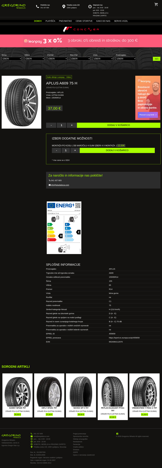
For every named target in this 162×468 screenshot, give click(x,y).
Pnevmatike (65, 21)
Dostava (76, 450)
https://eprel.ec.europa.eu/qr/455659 (124, 338)
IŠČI (156, 59)
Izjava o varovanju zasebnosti (84, 455)
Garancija (76, 444)
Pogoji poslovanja (79, 434)
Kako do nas (103, 21)
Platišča (50, 21)
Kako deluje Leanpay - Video (59, 77)
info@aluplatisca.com (60, 185)
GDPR (75, 452)
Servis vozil (121, 21)
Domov (38, 21)
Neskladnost (77, 442)
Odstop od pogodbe (80, 439)
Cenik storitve (84, 21)
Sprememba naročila (80, 436)
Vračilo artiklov (78, 447)
